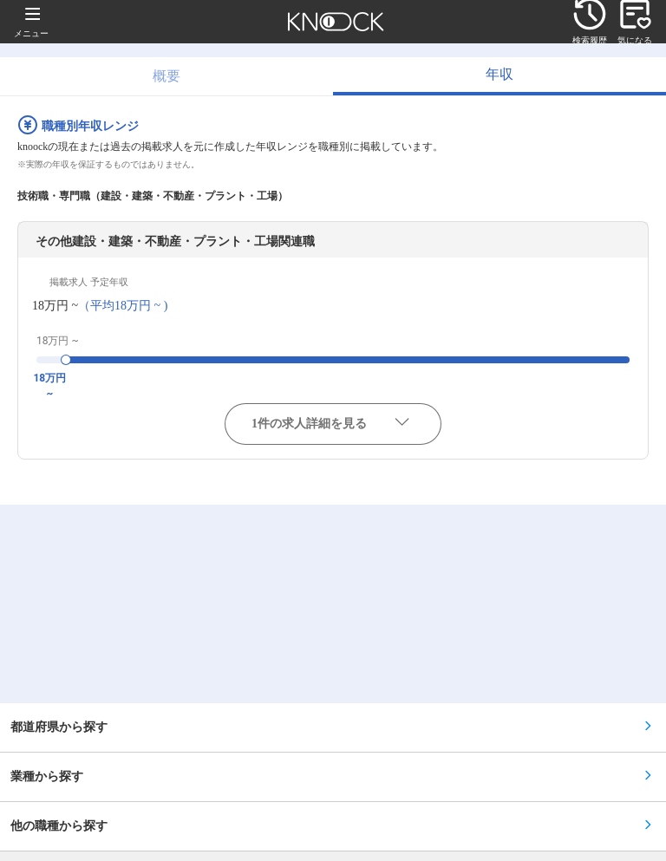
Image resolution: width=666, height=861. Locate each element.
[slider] (66, 359)
